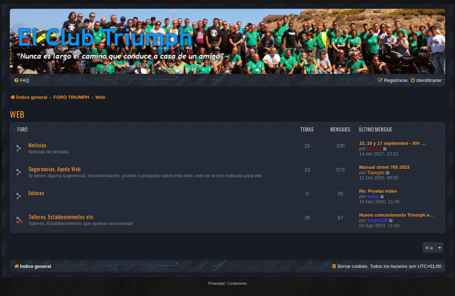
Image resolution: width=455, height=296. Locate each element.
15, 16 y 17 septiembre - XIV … (392, 143)
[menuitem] (21, 80)
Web (17, 114)
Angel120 (377, 220)
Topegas (376, 172)
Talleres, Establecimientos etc (60, 216)
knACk (374, 148)
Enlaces (36, 192)
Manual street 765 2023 (384, 167)
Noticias (37, 145)
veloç (373, 196)
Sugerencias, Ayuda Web (54, 169)
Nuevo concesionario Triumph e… (396, 215)
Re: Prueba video (378, 191)
